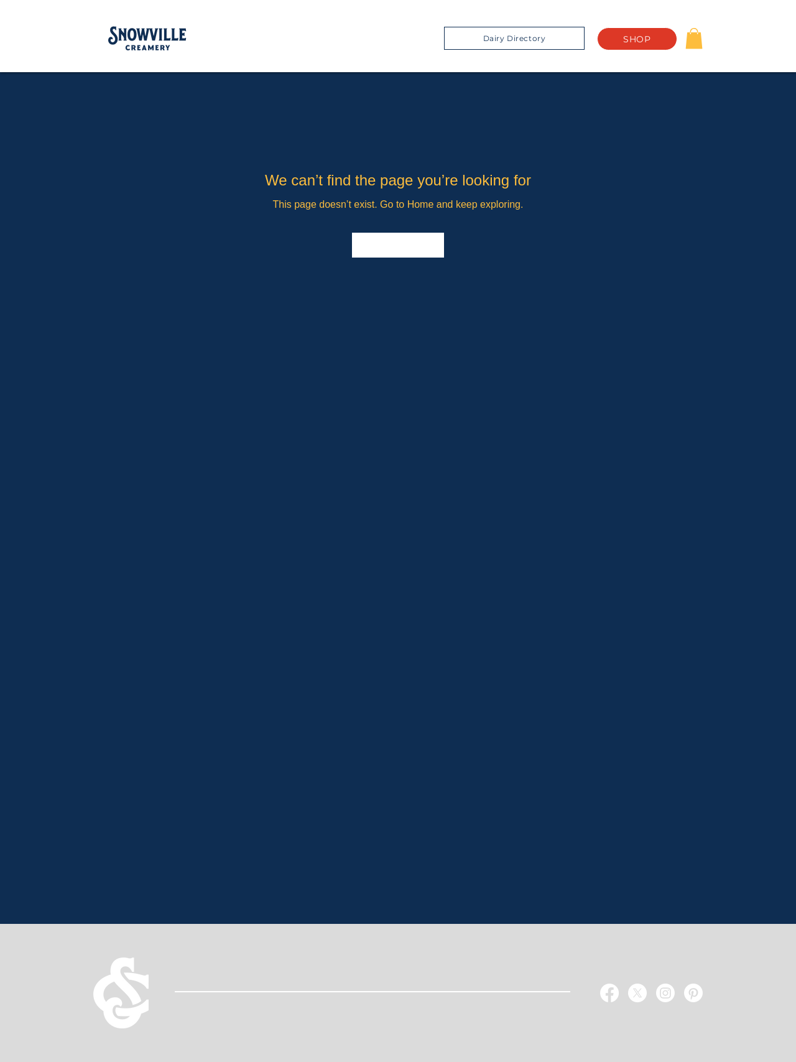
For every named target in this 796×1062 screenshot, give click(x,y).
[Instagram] (665, 993)
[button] (694, 38)
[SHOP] (637, 38)
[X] (637, 993)
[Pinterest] (693, 993)
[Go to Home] (398, 245)
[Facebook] (609, 993)
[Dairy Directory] (514, 38)
